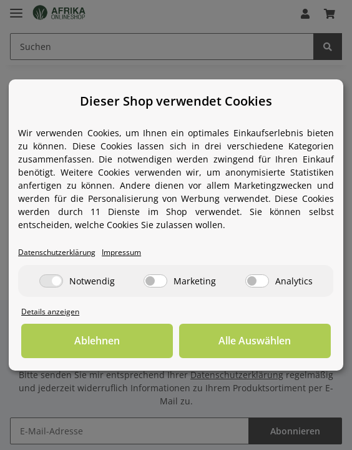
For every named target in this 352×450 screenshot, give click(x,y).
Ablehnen (97, 341)
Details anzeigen (51, 311)
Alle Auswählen (254, 341)
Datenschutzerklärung (59, 252)
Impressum (128, 252)
